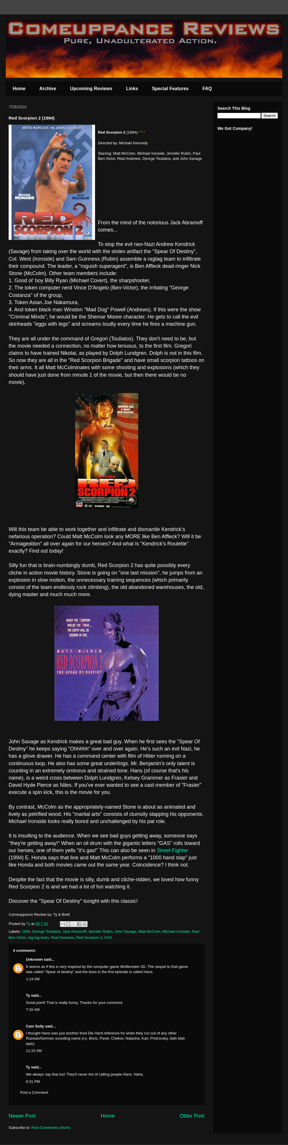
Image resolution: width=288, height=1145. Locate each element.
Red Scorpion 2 (89, 937)
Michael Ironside (176, 931)
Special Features (170, 88)
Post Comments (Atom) (51, 1127)
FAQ (207, 88)
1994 (26, 931)
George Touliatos (46, 931)
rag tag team (38, 937)
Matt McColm (150, 931)
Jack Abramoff (74, 931)
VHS (108, 937)
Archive (47, 88)
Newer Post (22, 1116)
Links (132, 88)
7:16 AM (33, 1009)
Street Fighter (172, 850)
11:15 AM (34, 1051)
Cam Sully (35, 1026)
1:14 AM (33, 979)
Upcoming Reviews (91, 88)
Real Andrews (62, 937)
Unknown (34, 959)
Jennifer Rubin (100, 931)
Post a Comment (34, 1092)
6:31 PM (33, 1081)
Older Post (192, 1116)
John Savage (125, 931)
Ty (28, 995)
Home (19, 88)
